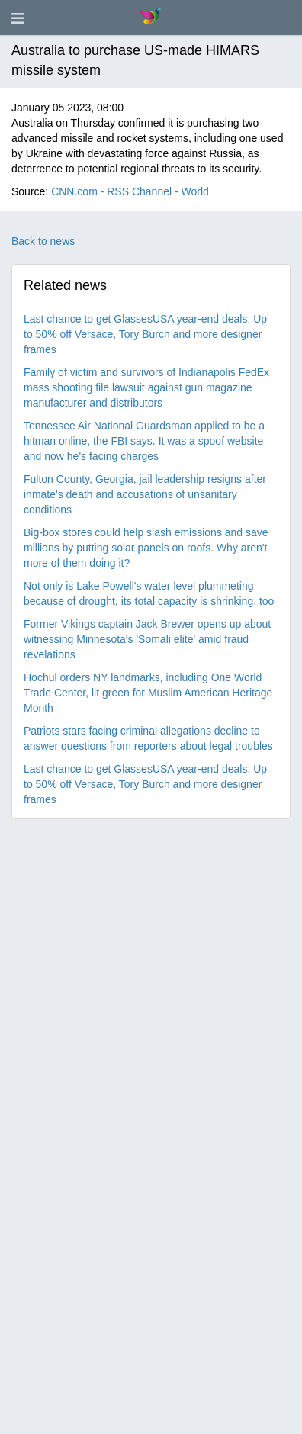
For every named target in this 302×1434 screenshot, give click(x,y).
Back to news (43, 241)
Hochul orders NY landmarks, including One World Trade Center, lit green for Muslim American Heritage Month (148, 692)
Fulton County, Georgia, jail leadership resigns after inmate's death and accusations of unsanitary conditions (145, 494)
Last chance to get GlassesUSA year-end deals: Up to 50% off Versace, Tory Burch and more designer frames (145, 334)
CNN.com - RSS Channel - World (130, 191)
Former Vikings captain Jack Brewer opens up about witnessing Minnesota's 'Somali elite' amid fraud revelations (147, 639)
